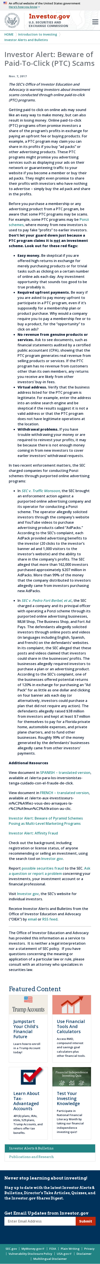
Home (9, 34)
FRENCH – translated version (64, 792)
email (32, 919)
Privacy (89, 1249)
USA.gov (64, 1254)
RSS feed (49, 919)
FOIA (52, 1249)
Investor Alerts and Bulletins (26, 40)
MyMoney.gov (33, 1249)
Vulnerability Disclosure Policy (30, 1254)
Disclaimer (84, 1254)
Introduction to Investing (37, 34)
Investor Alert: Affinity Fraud (33, 833)
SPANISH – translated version (65, 772)
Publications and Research (31, 1157)
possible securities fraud (43, 868)
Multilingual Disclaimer (50, 1259)
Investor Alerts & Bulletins (31, 1148)
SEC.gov (11, 1249)
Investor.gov (52, 858)
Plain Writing (70, 1249)
